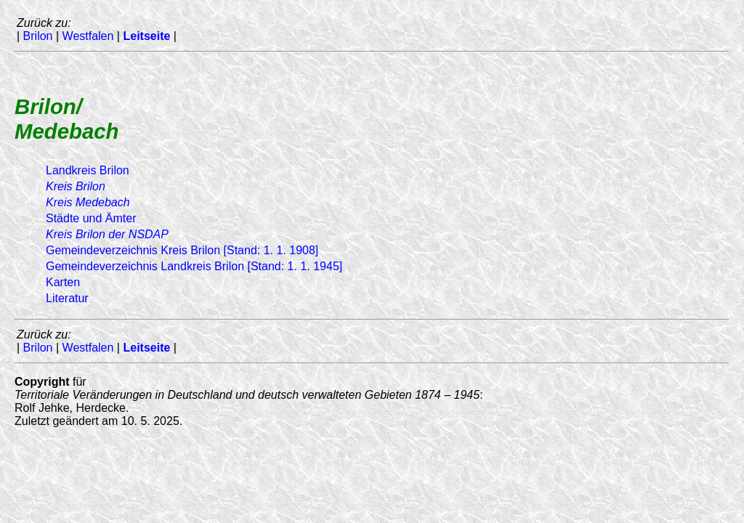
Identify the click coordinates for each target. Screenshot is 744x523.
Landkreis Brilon (87, 170)
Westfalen (88, 36)
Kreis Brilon (75, 186)
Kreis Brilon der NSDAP (107, 234)
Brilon (38, 36)
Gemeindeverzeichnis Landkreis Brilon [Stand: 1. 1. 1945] (194, 266)
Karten (63, 282)
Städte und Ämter (91, 218)
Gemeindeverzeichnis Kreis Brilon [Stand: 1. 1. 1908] (182, 250)
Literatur (67, 298)
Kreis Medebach (88, 202)
